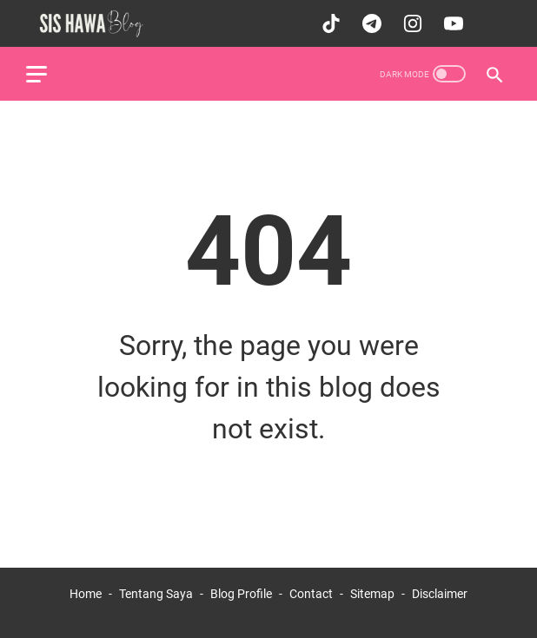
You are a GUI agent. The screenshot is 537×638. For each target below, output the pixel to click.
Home (86, 594)
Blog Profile (241, 594)
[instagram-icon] (410, 23)
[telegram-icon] (369, 23)
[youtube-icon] (451, 23)
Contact (311, 594)
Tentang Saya (156, 594)
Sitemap (372, 594)
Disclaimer (439, 594)
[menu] (47, 74)
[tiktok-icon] (329, 23)
